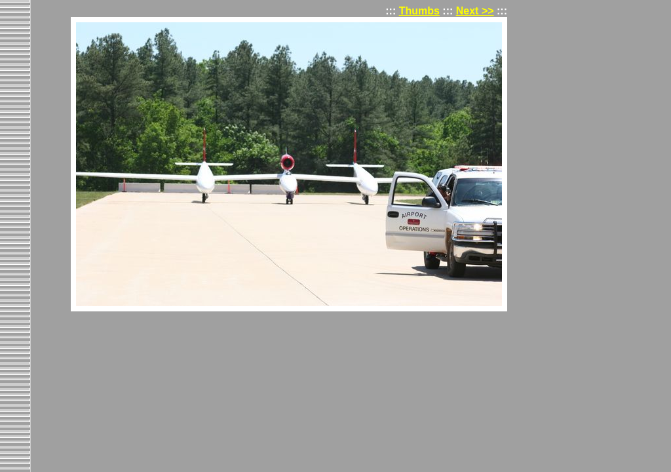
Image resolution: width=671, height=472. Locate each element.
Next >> (475, 10)
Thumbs (419, 10)
